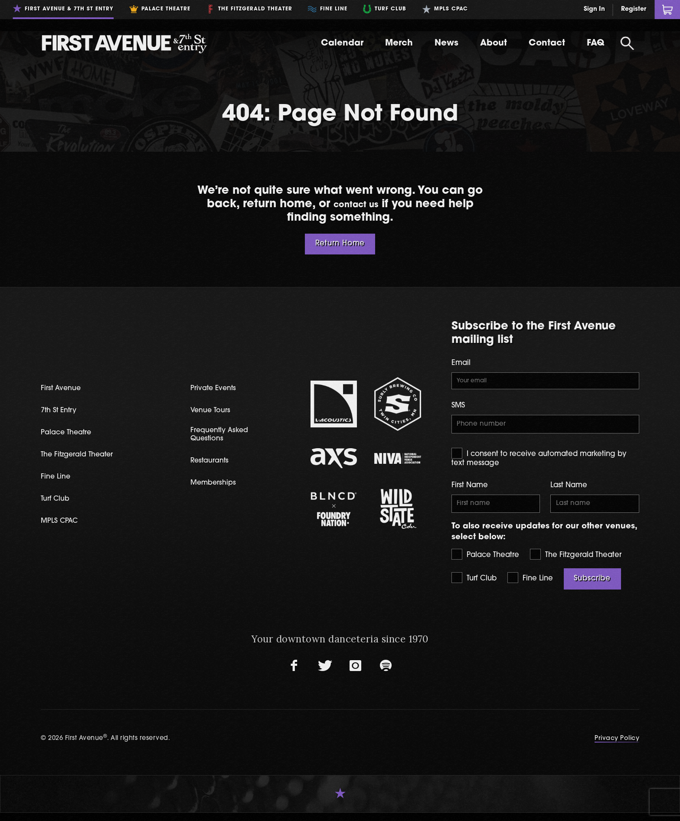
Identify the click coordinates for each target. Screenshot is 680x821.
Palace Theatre (485, 562)
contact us (355, 204)
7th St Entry (62, 414)
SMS (458, 408)
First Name (469, 491)
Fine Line (530, 585)
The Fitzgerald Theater (575, 562)
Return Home (340, 243)
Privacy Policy (617, 746)
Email (461, 363)
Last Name (568, 491)
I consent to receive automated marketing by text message (539, 462)
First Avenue (64, 391)
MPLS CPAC (63, 526)
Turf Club (474, 585)
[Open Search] (627, 43)
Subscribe (592, 586)
